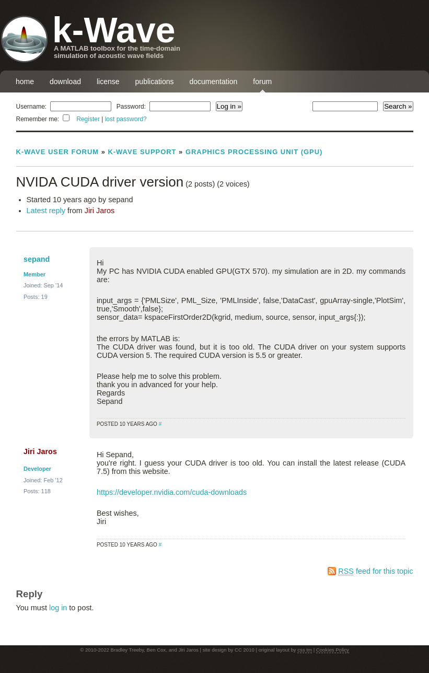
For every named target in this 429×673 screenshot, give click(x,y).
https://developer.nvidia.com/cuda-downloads (172, 492)
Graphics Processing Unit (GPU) (253, 152)
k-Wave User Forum (57, 152)
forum (262, 81)
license (108, 81)
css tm (304, 650)
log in (58, 608)
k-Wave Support (142, 152)
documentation (214, 81)
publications (154, 81)
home (25, 81)
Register (88, 119)
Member (34, 274)
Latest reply (46, 210)
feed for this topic (375, 571)
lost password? (126, 119)
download (65, 81)
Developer (37, 469)
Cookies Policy (332, 650)
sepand (37, 259)
